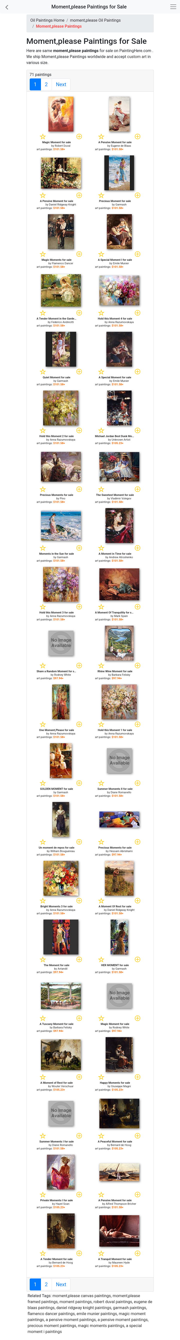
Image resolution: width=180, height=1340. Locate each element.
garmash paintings (129, 1307)
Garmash (121, 204)
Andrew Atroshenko (121, 557)
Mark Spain (121, 616)
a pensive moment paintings (71, 1319)
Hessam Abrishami (121, 851)
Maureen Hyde (121, 1262)
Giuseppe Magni (121, 1086)
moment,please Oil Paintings (95, 20)
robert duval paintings (113, 1301)
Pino (62, 498)
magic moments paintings (101, 1325)
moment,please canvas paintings (81, 1295)
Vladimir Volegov (121, 498)
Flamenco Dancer (62, 263)
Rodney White (62, 674)
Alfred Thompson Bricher (121, 1204)
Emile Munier (121, 263)
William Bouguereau (62, 851)
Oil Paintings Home (47, 20)
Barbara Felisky (121, 674)
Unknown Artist (121, 439)
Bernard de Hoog (121, 1145)
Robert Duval (62, 145)
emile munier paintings (97, 1313)
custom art (137, 56)
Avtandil (62, 968)
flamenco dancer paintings (51, 1313)
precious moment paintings (52, 1325)
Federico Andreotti (62, 322)
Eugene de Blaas (121, 145)
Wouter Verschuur (63, 1086)
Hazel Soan (62, 1204)
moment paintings (75, 1301)
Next (61, 84)
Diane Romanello (121, 792)
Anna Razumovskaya (121, 322)
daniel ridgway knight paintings (83, 1307)
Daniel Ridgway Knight (62, 204)
